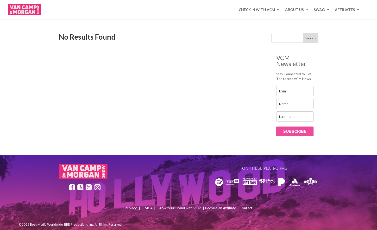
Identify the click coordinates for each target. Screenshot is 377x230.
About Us (294, 10)
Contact (245, 208)
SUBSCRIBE (294, 131)
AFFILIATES (345, 10)
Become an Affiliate (220, 208)
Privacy (131, 208)
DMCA (147, 208)
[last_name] (295, 116)
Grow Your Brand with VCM (179, 208)
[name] (295, 104)
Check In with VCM (257, 10)
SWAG (319, 10)
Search (310, 38)
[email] (295, 91)
